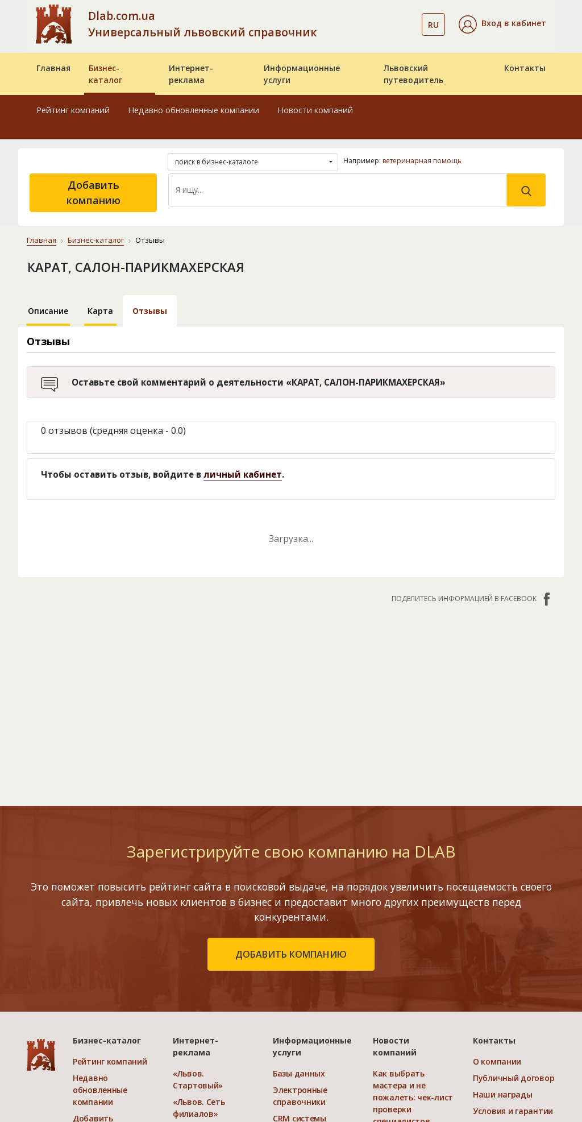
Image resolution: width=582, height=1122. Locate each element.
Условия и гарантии (513, 1111)
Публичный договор (513, 1078)
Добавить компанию (93, 192)
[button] (502, 24)
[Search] (337, 189)
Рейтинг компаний (73, 110)
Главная (53, 68)
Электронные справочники (300, 1095)
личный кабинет (242, 474)
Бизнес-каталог (105, 74)
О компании (497, 1061)
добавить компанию (291, 954)
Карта (100, 310)
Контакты (525, 68)
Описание (48, 310)
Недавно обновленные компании (193, 110)
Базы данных (299, 1073)
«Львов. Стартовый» (198, 1079)
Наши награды (503, 1094)
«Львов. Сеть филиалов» (199, 1107)
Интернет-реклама (191, 74)
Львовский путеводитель (413, 74)
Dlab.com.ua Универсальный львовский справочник (202, 24)
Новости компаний (315, 110)
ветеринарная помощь (422, 160)
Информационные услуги (302, 74)
